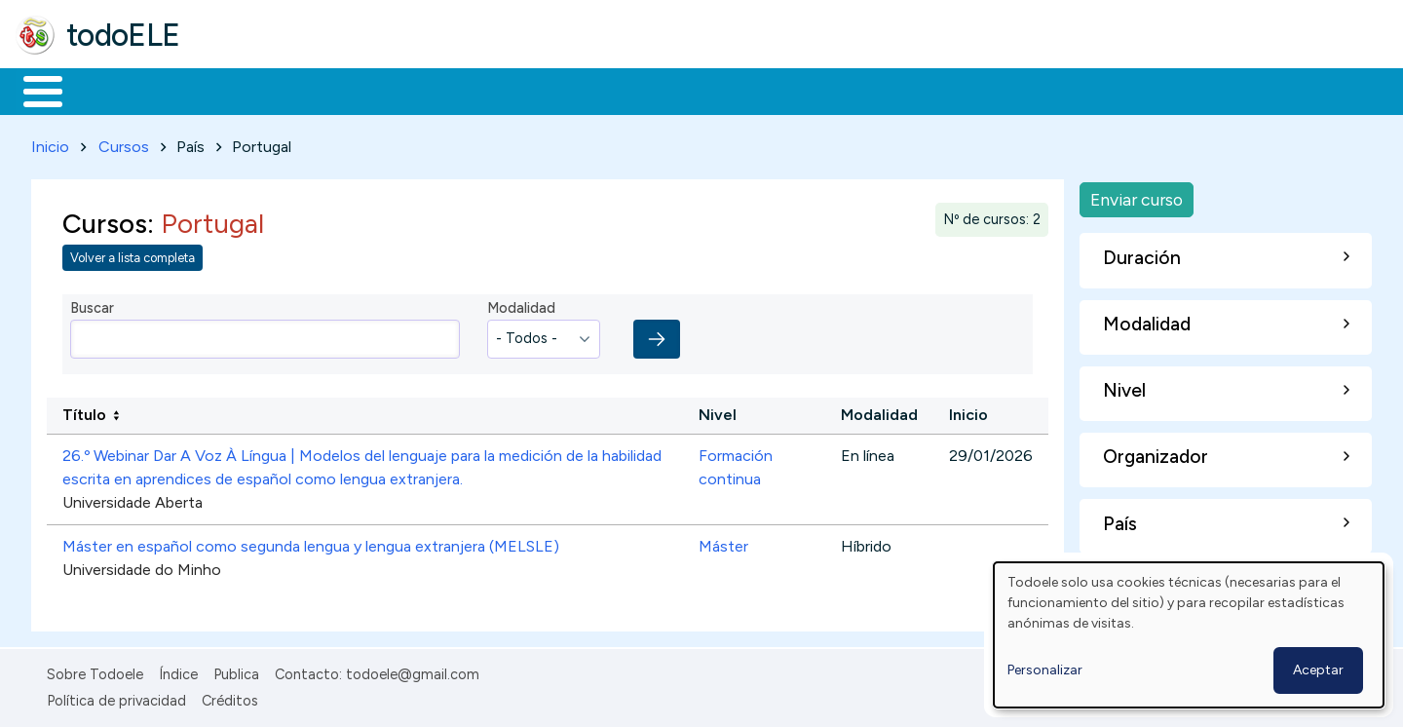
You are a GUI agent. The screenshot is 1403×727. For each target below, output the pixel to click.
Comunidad (712, 89)
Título (84, 411)
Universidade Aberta (132, 499)
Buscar (800, 89)
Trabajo (351, 89)
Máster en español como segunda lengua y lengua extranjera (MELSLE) (310, 543)
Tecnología (583, 89)
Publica (236, 671)
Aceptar (1318, 670)
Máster (723, 543)
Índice (178, 671)
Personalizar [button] (1044, 670)
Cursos (123, 143)
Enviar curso (1136, 195)
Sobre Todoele (95, 671)
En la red (460, 89)
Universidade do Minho (141, 566)
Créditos (230, 697)
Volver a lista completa (132, 255)
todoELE (123, 35)
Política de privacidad (116, 697)
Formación (235, 89)
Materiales (109, 89)
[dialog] (1189, 635)
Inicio (33, 89)
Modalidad (521, 305)
